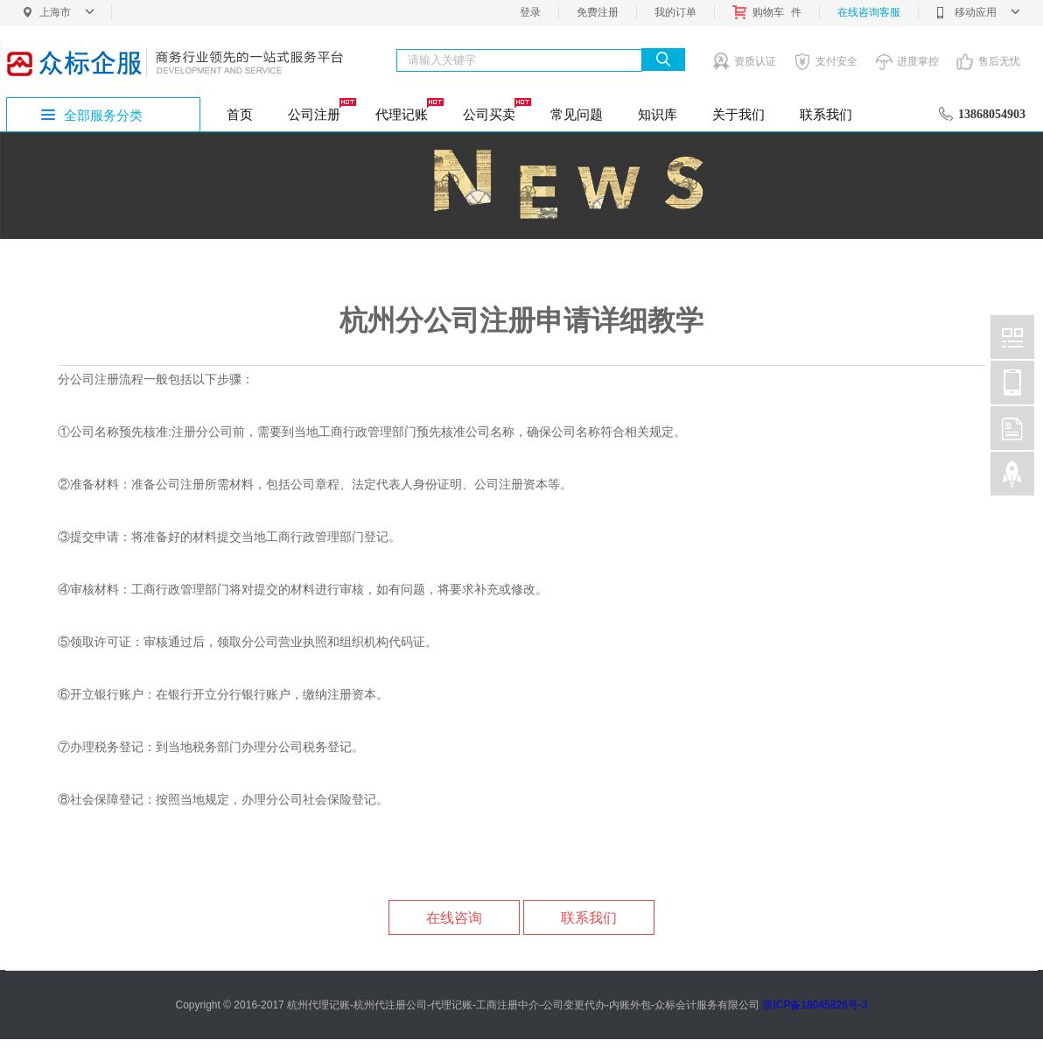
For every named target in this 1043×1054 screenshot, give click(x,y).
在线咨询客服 (868, 12)
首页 (240, 114)
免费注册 (598, 12)
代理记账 (408, 109)
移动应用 (977, 12)
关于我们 (738, 114)
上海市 (66, 12)
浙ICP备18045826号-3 (814, 1005)
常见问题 (576, 114)
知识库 (657, 114)
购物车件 (767, 12)
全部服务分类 (103, 115)
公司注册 (321, 109)
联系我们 (826, 114)
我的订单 (675, 12)
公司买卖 (495, 109)
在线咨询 (454, 917)
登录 (530, 12)
